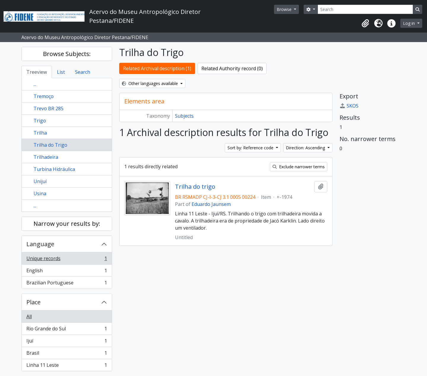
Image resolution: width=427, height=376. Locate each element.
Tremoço (44, 96)
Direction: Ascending (306, 148)
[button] (365, 23)
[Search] (365, 9)
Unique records (66, 260)
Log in (409, 23)
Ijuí (66, 342)
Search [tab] (82, 72)
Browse (285, 9)
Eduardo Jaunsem (211, 204)
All (29, 316)
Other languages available (150, 83)
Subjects (184, 116)
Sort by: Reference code (251, 148)
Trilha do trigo (195, 186)
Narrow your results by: (67, 224)
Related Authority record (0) (232, 68)
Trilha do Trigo (50, 145)
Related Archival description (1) (157, 68)
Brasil (66, 354)
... (35, 84)
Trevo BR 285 (48, 108)
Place (33, 302)
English (66, 272)
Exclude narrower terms (299, 166)
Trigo (40, 120)
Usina (40, 193)
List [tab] (61, 72)
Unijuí (40, 181)
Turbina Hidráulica (54, 169)
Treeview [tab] (36, 72)
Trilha (40, 132)
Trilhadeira (46, 157)
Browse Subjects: (67, 54)
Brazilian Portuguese (66, 284)
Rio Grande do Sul (66, 330)
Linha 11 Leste (66, 366)
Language (40, 244)
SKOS (349, 106)
